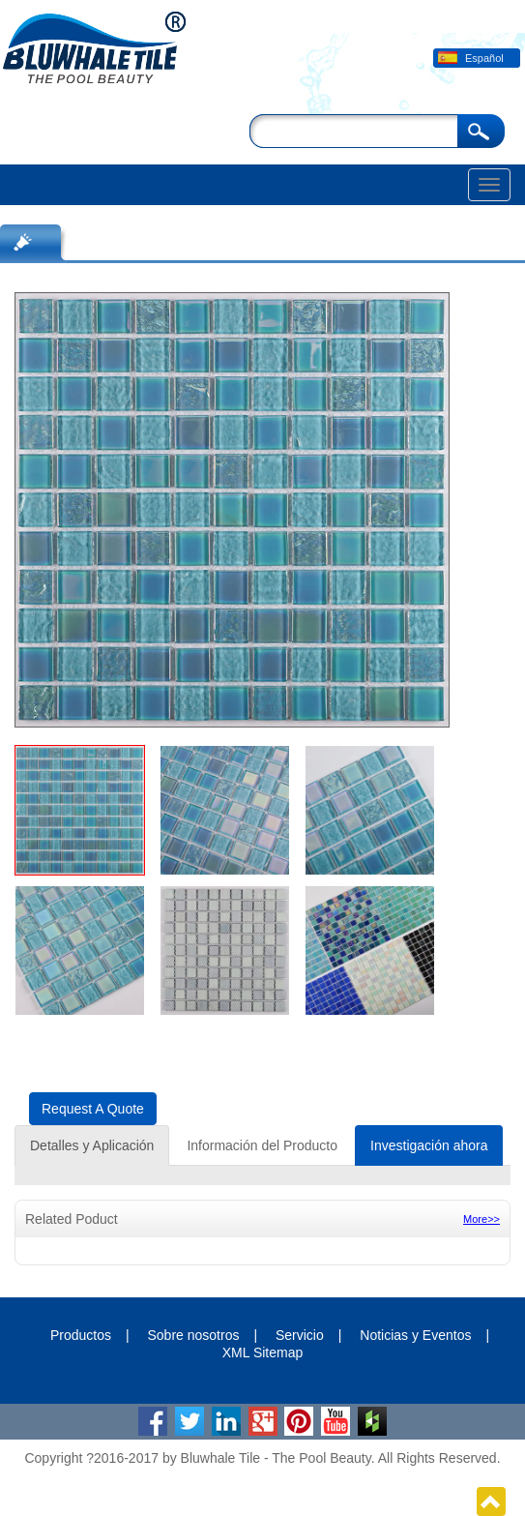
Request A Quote (93, 1108)
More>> (481, 1219)
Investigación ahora (428, 1145)
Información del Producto (262, 1145)
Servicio (300, 1335)
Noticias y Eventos (415, 1335)
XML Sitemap (263, 1352)
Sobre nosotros (193, 1335)
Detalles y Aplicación (92, 1145)
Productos (80, 1335)
